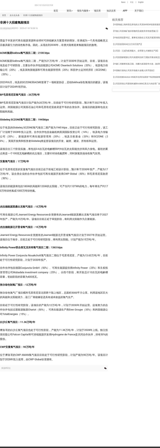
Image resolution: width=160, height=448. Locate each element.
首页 (56, 10)
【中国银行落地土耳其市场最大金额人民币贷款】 (133, 70)
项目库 (97, 10)
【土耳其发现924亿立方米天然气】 (127, 44)
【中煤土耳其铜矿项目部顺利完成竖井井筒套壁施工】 (135, 31)
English (141, 2)
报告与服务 (83, 10)
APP (125, 10)
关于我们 (139, 10)
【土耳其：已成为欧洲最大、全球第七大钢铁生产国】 (135, 51)
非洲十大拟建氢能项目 (33, 15)
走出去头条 (14, 15)
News (123, 2)
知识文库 (111, 10)
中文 (132, 2)
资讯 (70, 10)
